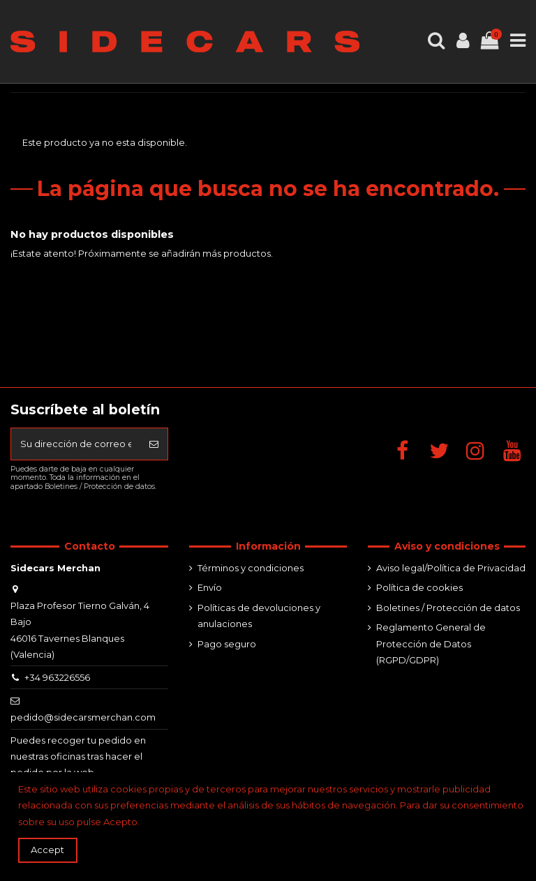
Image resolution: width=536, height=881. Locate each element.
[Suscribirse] (154, 444)
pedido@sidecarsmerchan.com (83, 717)
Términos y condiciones (251, 567)
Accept (47, 849)
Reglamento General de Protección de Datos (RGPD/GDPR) (431, 643)
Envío (210, 587)
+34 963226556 (57, 677)
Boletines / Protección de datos (448, 607)
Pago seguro (227, 643)
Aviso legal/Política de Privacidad (451, 567)
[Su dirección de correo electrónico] (75, 444)
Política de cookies (419, 587)
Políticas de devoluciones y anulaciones (259, 615)
